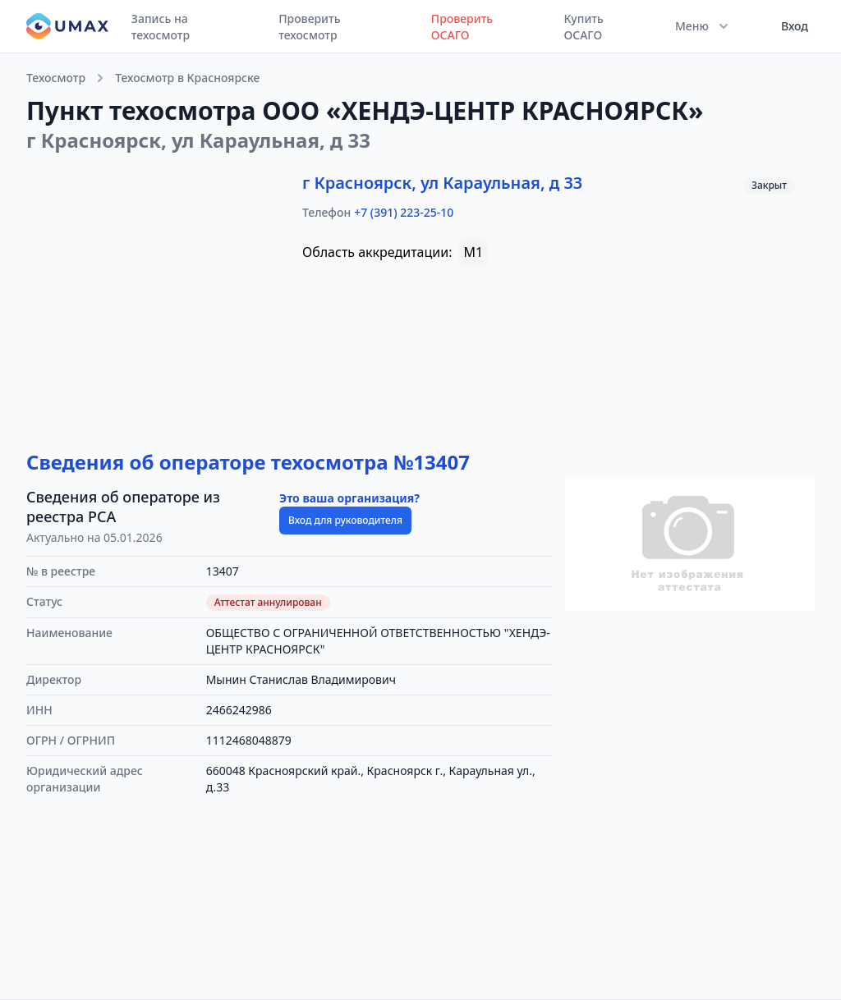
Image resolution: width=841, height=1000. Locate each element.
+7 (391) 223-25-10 (403, 212)
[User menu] (790, 26)
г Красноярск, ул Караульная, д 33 (442, 183)
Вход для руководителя (345, 520)
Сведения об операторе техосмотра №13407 (248, 461)
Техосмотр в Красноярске (187, 77)
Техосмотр (55, 77)
